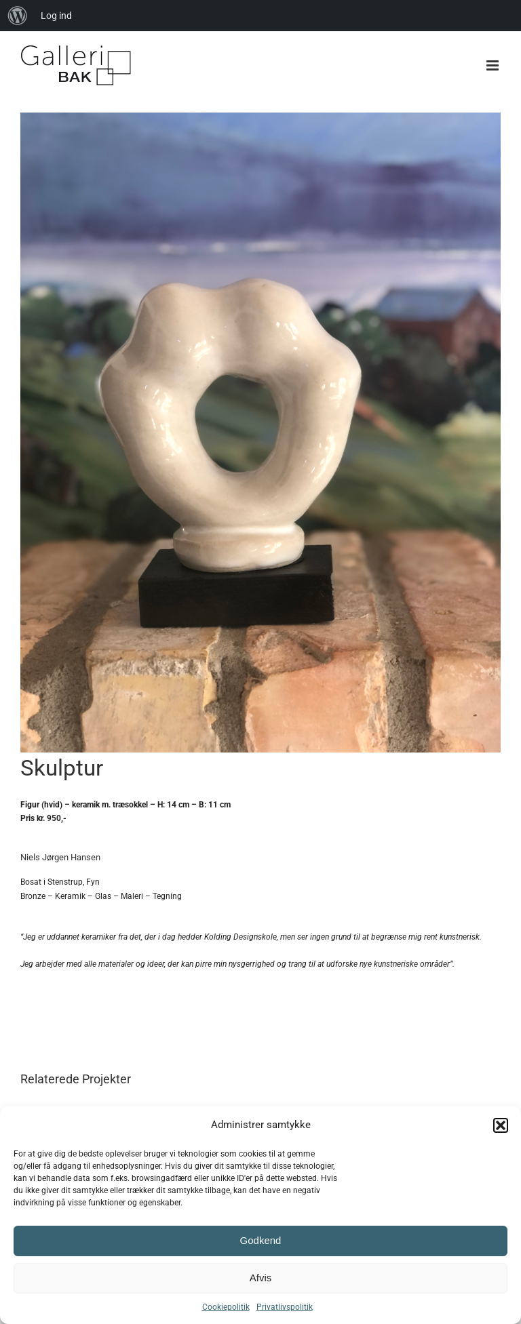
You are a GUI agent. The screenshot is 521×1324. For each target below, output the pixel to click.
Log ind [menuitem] (56, 15)
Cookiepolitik (226, 1307)
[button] (500, 1125)
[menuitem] (17, 15)
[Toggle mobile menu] (493, 65)
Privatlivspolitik (284, 1307)
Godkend (261, 1240)
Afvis (261, 1277)
